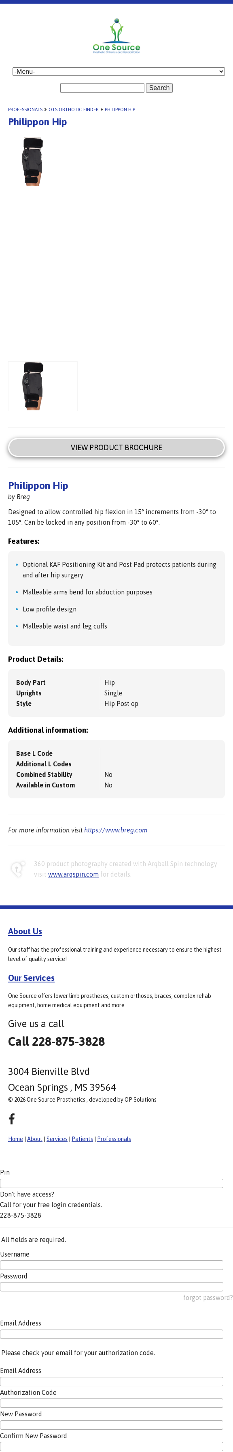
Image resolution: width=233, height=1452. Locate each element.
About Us (25, 931)
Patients (82, 1139)
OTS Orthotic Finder (74, 109)
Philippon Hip (120, 109)
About (34, 1139)
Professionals (25, 109)
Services (57, 1139)
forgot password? (208, 1297)
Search (159, 87)
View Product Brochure (116, 447)
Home (15, 1139)
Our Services (31, 977)
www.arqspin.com (73, 874)
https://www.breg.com (116, 830)
